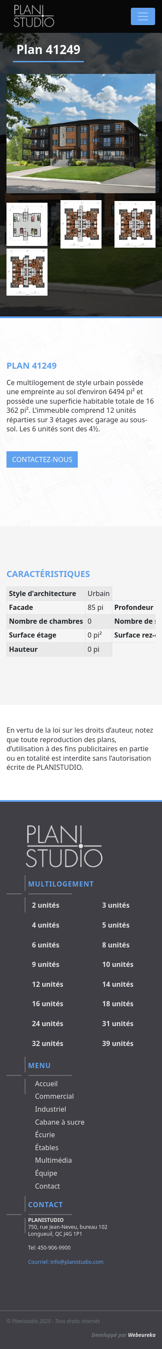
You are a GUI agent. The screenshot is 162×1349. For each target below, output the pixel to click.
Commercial (54, 1096)
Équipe (46, 1173)
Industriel (50, 1109)
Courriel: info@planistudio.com (66, 1262)
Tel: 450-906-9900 (49, 1247)
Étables (46, 1147)
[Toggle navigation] (143, 16)
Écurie (45, 1134)
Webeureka (142, 1335)
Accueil (46, 1083)
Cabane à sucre (60, 1122)
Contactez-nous (42, 459)
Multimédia (53, 1160)
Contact (47, 1186)
